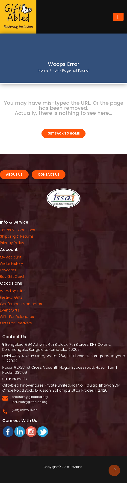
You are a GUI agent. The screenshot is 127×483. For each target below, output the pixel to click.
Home (43, 70)
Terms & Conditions (17, 230)
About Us (14, 174)
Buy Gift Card (12, 276)
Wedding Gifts (13, 291)
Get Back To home (63, 133)
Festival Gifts (11, 297)
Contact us (48, 174)
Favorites (8, 270)
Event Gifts (9, 310)
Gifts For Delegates (17, 316)
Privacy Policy (12, 242)
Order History (11, 263)
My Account (10, 257)
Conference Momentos (21, 303)
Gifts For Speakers (16, 323)
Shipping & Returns (17, 236)
